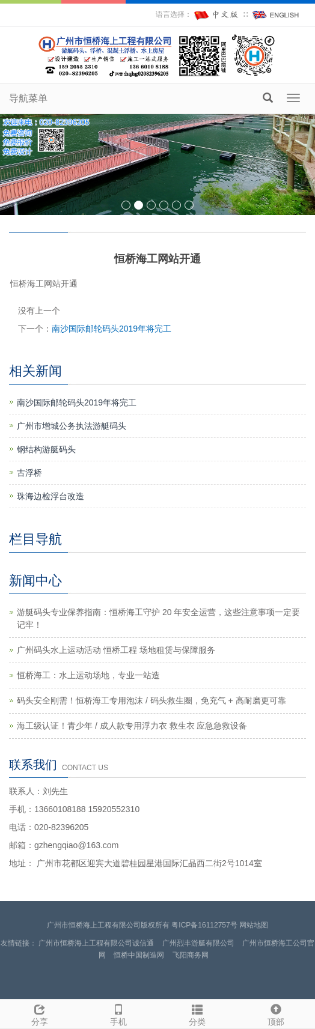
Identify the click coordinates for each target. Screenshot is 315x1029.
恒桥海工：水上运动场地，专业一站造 (88, 675)
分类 (197, 1013)
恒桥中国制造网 (139, 955)
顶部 (275, 1013)
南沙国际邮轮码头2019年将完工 (111, 328)
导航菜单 (28, 98)
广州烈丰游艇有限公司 (198, 943)
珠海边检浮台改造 (50, 496)
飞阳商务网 (191, 955)
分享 (39, 1013)
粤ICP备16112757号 (204, 925)
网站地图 (253, 925)
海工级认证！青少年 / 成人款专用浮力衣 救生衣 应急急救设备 (132, 725)
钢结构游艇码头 (46, 449)
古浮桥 (29, 473)
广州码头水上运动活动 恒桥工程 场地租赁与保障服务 (116, 650)
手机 (118, 1013)
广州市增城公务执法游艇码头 (71, 426)
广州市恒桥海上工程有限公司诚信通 (96, 943)
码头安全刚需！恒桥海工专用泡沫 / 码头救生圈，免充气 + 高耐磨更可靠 (151, 700)
